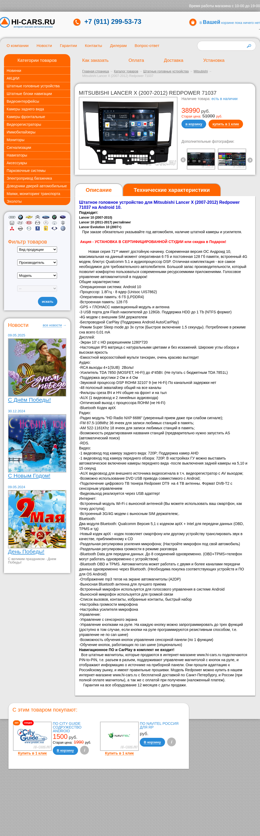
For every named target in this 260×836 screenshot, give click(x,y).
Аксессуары (17, 163)
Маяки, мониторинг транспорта (33, 194)
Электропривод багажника (29, 178)
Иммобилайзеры (21, 132)
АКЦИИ (13, 78)
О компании (18, 45)
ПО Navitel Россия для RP (159, 725)
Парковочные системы (26, 170)
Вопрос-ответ (147, 45)
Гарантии (68, 45)
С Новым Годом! (29, 476)
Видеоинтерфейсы (23, 101)
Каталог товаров (126, 71)
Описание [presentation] (99, 190)
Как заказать (95, 60)
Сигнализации (19, 147)
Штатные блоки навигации (29, 94)
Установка (213, 60)
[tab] (98, 190)
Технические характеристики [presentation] (172, 190)
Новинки (14, 70)
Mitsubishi (201, 71)
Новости (44, 45)
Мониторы (15, 140)
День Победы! (26, 551)
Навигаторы (17, 155)
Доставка (173, 60)
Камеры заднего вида (25, 109)
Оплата (136, 60)
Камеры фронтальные (26, 117)
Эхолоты (14, 201)
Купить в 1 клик (32, 753)
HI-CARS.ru (33, 22)
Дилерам (118, 45)
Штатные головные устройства (33, 86)
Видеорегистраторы (24, 124)
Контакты (93, 45)
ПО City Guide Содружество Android (67, 727)
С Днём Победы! (29, 400)
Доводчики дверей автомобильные (37, 186)
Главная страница (95, 71)
